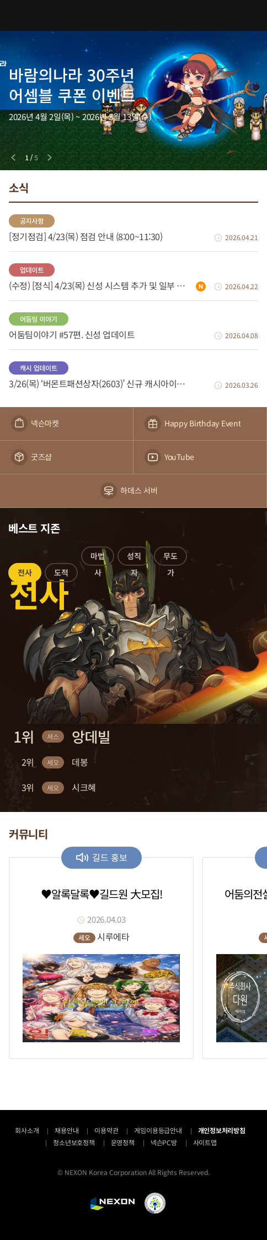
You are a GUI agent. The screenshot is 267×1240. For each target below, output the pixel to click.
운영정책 (123, 1142)
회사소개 (27, 1130)
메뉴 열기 (15, 15)
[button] (24, 574)
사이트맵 (205, 1142)
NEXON (112, 1203)
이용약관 (106, 1130)
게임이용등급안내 (157, 1130)
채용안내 (66, 1130)
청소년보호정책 (73, 1142)
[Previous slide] (13, 157)
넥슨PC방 (164, 1142)
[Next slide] (49, 157)
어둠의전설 (133, 15)
